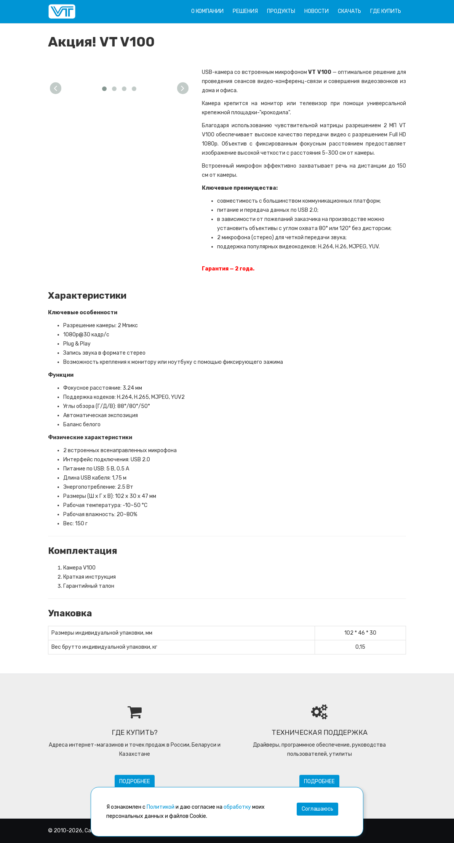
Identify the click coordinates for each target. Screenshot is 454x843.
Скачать (349, 11)
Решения (245, 11)
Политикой (160, 807)
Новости (316, 11)
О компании (207, 11)
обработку (237, 807)
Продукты (281, 11)
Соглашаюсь (317, 809)
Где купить (385, 11)
